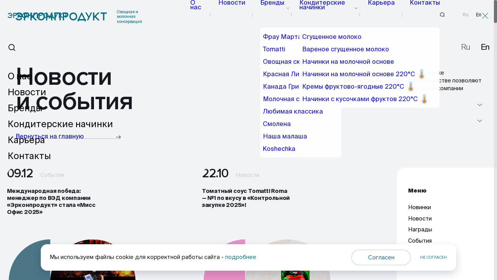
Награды (420, 235)
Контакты (413, 14)
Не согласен (433, 257)
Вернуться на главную (68, 137)
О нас (209, 14)
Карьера (376, 14)
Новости (241, 14)
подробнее (240, 257)
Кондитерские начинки (326, 14)
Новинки (419, 213)
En (478, 14)
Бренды (274, 14)
